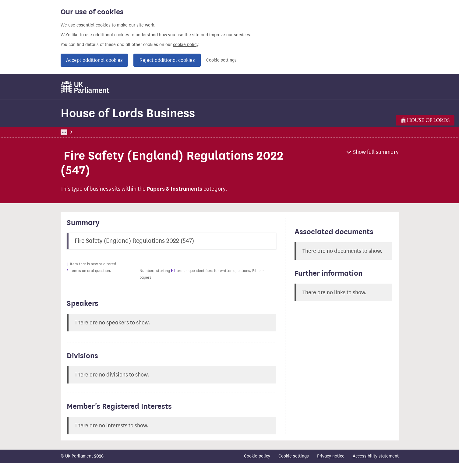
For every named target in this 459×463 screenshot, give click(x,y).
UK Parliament (74, 132)
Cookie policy (257, 456)
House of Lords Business (128, 113)
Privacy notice (330, 456)
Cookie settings (221, 60)
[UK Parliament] (85, 87)
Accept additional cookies (94, 60)
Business (105, 132)
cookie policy (185, 44)
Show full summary (376, 152)
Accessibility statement (376, 456)
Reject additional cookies (167, 60)
